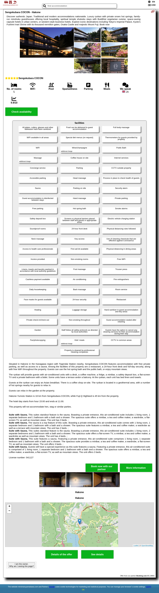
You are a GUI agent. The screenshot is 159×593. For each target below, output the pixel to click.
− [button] (9, 511)
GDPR (148, 587)
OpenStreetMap (147, 546)
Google (52, 587)
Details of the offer (61, 554)
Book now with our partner (101, 467)
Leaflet (135, 546)
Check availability (21, 112)
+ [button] (9, 506)
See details (97, 554)
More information (136, 468)
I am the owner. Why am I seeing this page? (21, 565)
